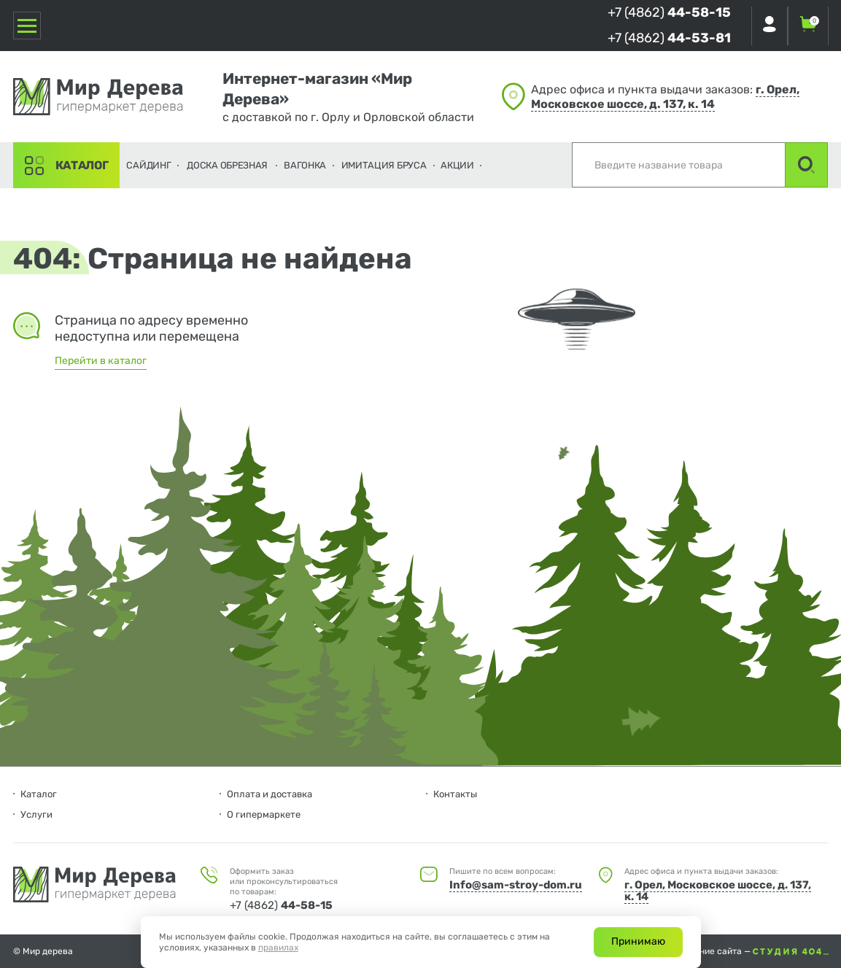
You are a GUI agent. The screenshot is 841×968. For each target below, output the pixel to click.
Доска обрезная (227, 165)
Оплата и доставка (269, 794)
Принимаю (638, 941)
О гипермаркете (264, 814)
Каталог (82, 165)
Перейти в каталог (101, 361)
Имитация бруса (384, 165)
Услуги (36, 814)
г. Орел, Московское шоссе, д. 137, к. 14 (665, 96)
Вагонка (305, 165)
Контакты (455, 794)
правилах (278, 947)
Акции (457, 165)
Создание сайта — (751, 951)
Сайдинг (148, 165)
